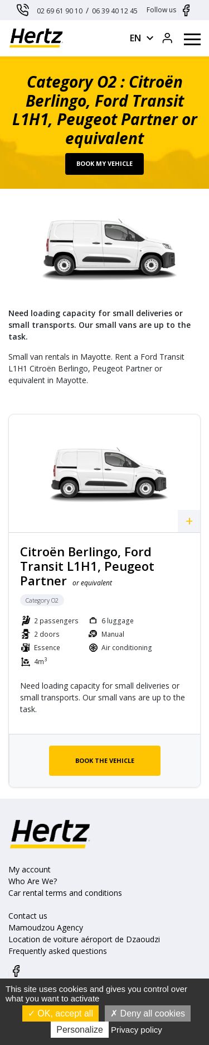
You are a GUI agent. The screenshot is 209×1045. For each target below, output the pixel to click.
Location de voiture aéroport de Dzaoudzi (84, 939)
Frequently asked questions (57, 951)
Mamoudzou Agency (45, 927)
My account (29, 869)
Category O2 (42, 600)
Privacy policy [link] (136, 1029)
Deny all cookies (147, 1013)
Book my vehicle (104, 163)
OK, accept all (60, 1013)
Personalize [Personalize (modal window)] (79, 1029)
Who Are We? (32, 881)
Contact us (27, 915)
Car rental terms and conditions (65, 892)
